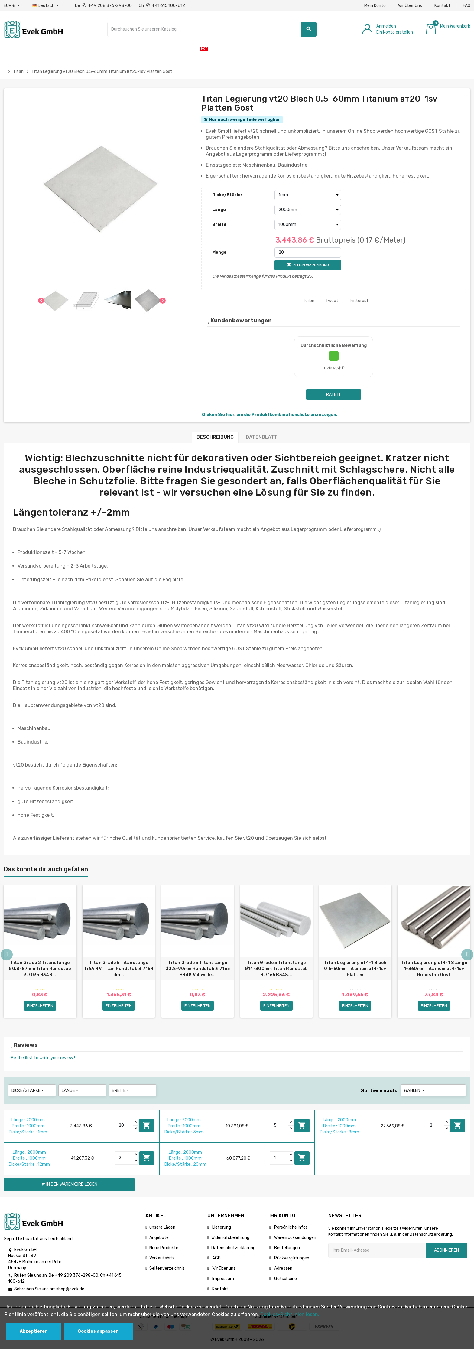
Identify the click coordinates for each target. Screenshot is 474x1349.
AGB (216, 1258)
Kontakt (442, 5)
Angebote (159, 1237)
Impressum (222, 1278)
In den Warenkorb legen (146, 1125)
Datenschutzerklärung (233, 1247)
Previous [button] (7, 955)
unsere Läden (162, 1227)
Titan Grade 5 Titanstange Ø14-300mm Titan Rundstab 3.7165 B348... (276, 968)
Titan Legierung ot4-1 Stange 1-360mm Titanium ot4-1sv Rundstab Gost (434, 968)
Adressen (282, 1268)
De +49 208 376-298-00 (104, 5)
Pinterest (357, 300)
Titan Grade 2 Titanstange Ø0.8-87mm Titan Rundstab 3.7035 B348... (40, 968)
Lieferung (221, 1227)
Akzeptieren (33, 1331)
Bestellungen (286, 1247)
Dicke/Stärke (227, 194)
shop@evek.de (70, 1289)
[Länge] (307, 210)
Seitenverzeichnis (167, 1268)
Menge (219, 252)
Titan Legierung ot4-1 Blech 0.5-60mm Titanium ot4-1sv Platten (355, 968)
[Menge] (307, 252)
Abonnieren (446, 1250)
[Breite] (307, 225)
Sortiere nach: (379, 1090)
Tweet (330, 300)
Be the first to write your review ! (43, 1058)
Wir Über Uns (410, 5)
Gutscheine (285, 1278)
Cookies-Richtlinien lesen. (289, 1314)
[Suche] (212, 29)
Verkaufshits (161, 1258)
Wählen (414, 1090)
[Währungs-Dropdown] (12, 6)
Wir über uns (223, 1268)
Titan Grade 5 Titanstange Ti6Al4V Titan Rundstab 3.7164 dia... (119, 968)
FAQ (466, 5)
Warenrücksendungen (294, 1237)
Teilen (306, 300)
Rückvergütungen (291, 1258)
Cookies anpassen (98, 1331)
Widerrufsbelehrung (230, 1237)
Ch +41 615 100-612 (162, 5)
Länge (219, 209)
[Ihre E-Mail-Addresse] (377, 1250)
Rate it (333, 394)
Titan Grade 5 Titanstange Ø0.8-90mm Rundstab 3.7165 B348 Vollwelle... (197, 968)
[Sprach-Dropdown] (46, 6)
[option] (40, 952)
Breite (219, 224)
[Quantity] (124, 1125)
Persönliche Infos (290, 1227)
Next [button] (467, 955)
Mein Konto (375, 5)
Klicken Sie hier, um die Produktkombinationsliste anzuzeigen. (269, 414)
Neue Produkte (163, 1247)
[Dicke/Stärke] (307, 195)
